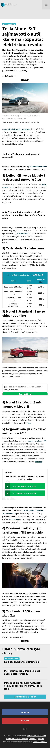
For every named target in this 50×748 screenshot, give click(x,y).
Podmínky (33, 738)
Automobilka (22, 233)
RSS (25, 729)
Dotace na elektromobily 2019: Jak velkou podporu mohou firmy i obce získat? (23, 685)
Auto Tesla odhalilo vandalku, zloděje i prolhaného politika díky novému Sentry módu (23, 215)
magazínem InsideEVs (37, 441)
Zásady (41, 738)
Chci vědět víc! (25, 394)
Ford (29, 423)
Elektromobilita (9, 24)
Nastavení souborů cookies (17, 738)
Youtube (25, 720)
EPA (41, 282)
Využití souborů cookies (36, 735)
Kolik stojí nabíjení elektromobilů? (22, 661)
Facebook (25, 712)
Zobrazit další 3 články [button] (25, 697)
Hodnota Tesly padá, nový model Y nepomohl (20, 155)
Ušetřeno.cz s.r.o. (40, 741)
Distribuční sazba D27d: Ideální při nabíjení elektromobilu (22, 672)
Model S (38, 461)
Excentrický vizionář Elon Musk (16, 129)
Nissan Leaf (14, 519)
